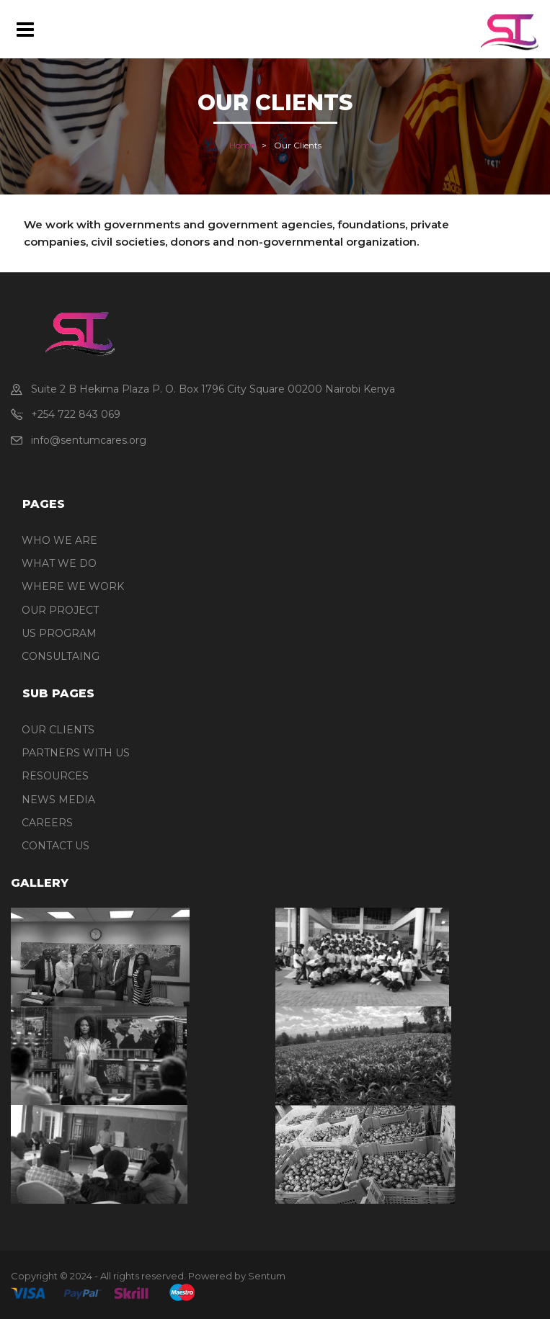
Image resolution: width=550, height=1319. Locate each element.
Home (241, 145)
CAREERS (47, 822)
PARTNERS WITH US (76, 752)
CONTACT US (55, 845)
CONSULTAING (60, 656)
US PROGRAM (59, 633)
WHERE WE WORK (73, 586)
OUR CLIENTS (58, 729)
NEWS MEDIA (58, 799)
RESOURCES (55, 775)
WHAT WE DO (59, 563)
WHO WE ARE (59, 540)
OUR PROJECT (60, 610)
